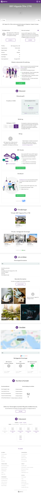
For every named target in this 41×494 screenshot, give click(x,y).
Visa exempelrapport (11, 163)
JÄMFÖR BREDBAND (20, 195)
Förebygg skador (4, 483)
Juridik (2, 472)
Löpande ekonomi (4, 467)
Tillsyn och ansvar (4, 482)
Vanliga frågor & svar (24, 472)
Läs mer (10, 40)
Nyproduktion (23, 459)
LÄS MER (30, 40)
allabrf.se (22, 67)
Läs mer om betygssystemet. (27, 144)
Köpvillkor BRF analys (24, 487)
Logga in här (21, 284)
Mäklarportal (23, 470)
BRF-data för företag (24, 469)
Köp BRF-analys (24, 465)
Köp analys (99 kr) (20, 167)
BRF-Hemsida (3, 457)
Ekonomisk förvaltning (5, 465)
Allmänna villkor (23, 482)
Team (22, 478)
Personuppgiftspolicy (25, 483)
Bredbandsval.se (22, 179)
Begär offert (3, 474)
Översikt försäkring (4, 478)
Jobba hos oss (23, 480)
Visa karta (20, 339)
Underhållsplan (3, 470)
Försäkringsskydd (4, 480)
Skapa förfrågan (4, 485)
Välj (2, 263)
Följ (38, 20)
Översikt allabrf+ (4, 454)
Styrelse (24, 422)
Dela (3, 20)
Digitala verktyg (4, 469)
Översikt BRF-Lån (24, 454)
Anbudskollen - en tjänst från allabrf (27, 467)
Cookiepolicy (23, 485)
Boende (20, 422)
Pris (2, 459)
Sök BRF (20, 448)
